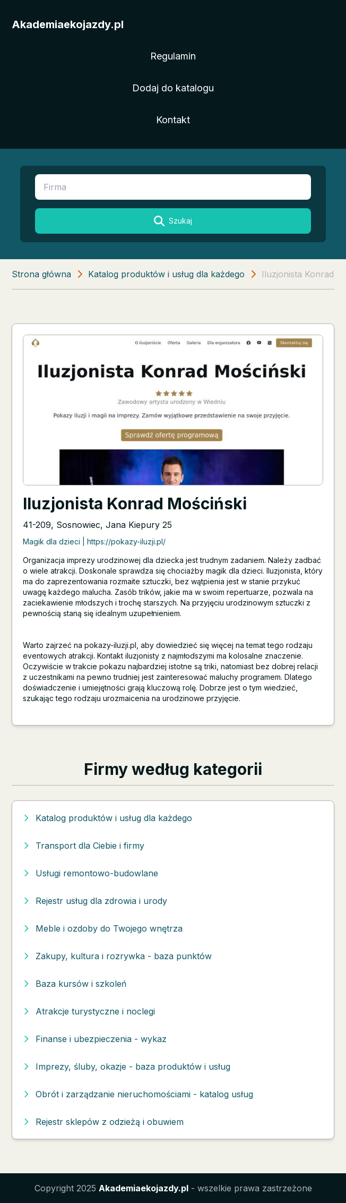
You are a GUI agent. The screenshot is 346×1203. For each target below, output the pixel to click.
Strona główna (41, 274)
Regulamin (173, 56)
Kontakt (173, 119)
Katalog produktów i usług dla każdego (166, 274)
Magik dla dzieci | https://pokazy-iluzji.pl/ (94, 541)
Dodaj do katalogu (173, 87)
